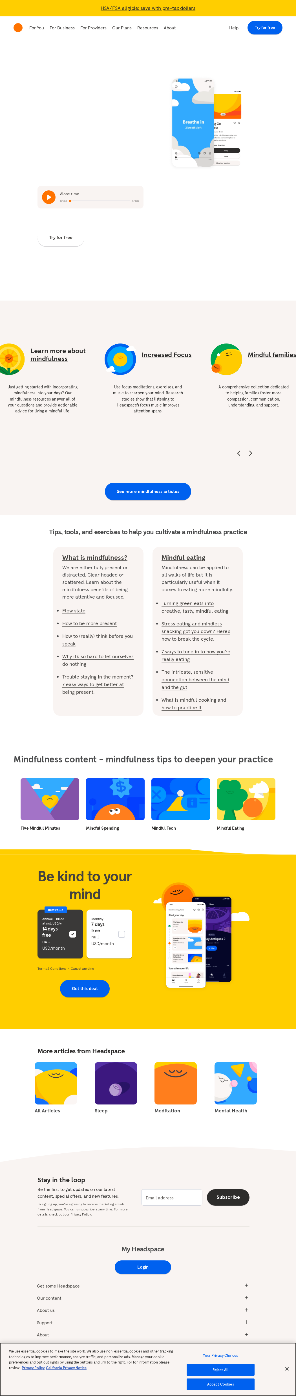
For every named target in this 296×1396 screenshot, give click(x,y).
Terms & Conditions (51, 968)
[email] (171, 1197)
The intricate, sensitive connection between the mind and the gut (195, 679)
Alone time (69, 193)
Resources (147, 27)
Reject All (221, 1369)
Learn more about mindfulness (58, 354)
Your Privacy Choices (220, 1355)
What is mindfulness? (94, 558)
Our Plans (122, 27)
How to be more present (89, 623)
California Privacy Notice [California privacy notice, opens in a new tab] (66, 1367)
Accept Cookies (220, 1384)
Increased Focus (167, 355)
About (170, 27)
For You (36, 27)
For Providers (93, 27)
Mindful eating (183, 558)
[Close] (287, 1369)
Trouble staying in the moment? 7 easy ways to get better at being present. (97, 684)
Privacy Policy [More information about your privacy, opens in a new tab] (33, 1367)
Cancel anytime (82, 968)
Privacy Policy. (81, 1214)
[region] (148, 1369)
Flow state (73, 610)
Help (233, 27)
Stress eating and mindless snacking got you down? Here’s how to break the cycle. (196, 631)
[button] (60, 934)
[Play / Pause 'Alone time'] (49, 197)
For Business (62, 27)
